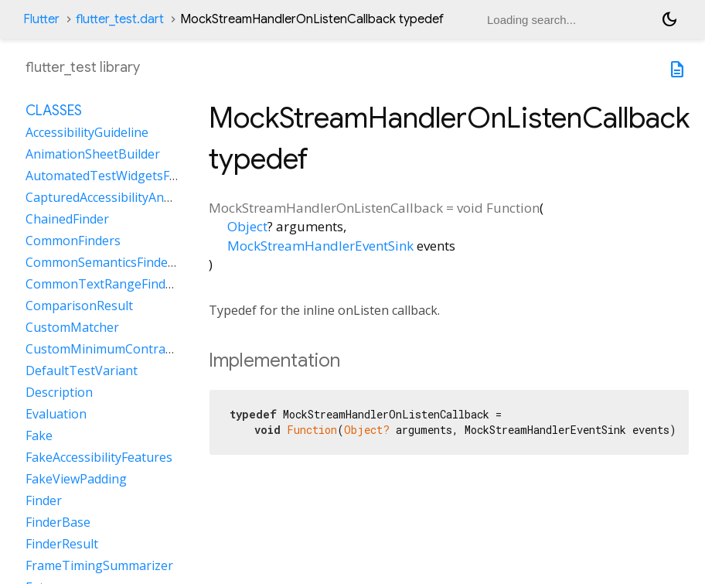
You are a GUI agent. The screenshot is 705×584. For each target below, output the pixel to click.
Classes (54, 110)
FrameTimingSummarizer (99, 565)
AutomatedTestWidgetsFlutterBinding (136, 175)
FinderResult (62, 543)
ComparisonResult (79, 305)
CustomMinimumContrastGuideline (128, 348)
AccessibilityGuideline (87, 132)
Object (247, 226)
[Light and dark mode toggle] (669, 19)
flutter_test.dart (120, 19)
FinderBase (58, 522)
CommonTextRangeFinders (105, 283)
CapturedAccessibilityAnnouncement (131, 197)
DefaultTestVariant (82, 370)
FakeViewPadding (76, 478)
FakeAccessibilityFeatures (99, 457)
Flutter (41, 19)
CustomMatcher (72, 327)
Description (59, 392)
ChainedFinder (67, 218)
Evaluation (56, 413)
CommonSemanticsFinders (102, 262)
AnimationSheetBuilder (93, 153)
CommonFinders (73, 240)
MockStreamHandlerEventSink (320, 245)
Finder (44, 500)
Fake (39, 435)
